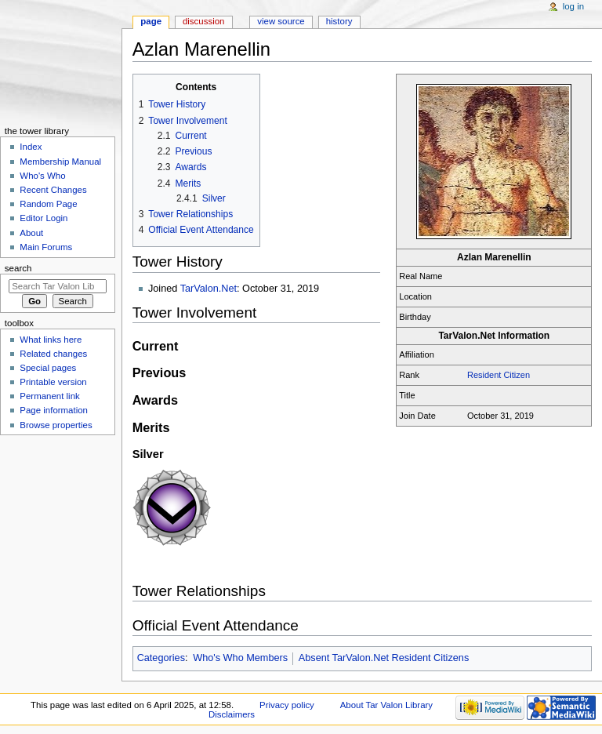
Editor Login (43, 218)
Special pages (48, 367)
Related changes (53, 353)
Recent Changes (53, 189)
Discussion (203, 21)
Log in (573, 6)
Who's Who (42, 175)
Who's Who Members (240, 657)
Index (31, 146)
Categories (161, 657)
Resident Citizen (498, 375)
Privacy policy (286, 705)
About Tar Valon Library (386, 705)
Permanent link (49, 396)
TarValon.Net (208, 288)
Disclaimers (232, 714)
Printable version (53, 382)
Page (150, 21)
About (31, 233)
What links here (51, 339)
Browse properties (56, 425)
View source (280, 21)
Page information (54, 410)
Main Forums (46, 247)
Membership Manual (60, 161)
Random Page (48, 204)
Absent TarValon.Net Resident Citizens (384, 657)
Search (18, 268)
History (339, 21)
